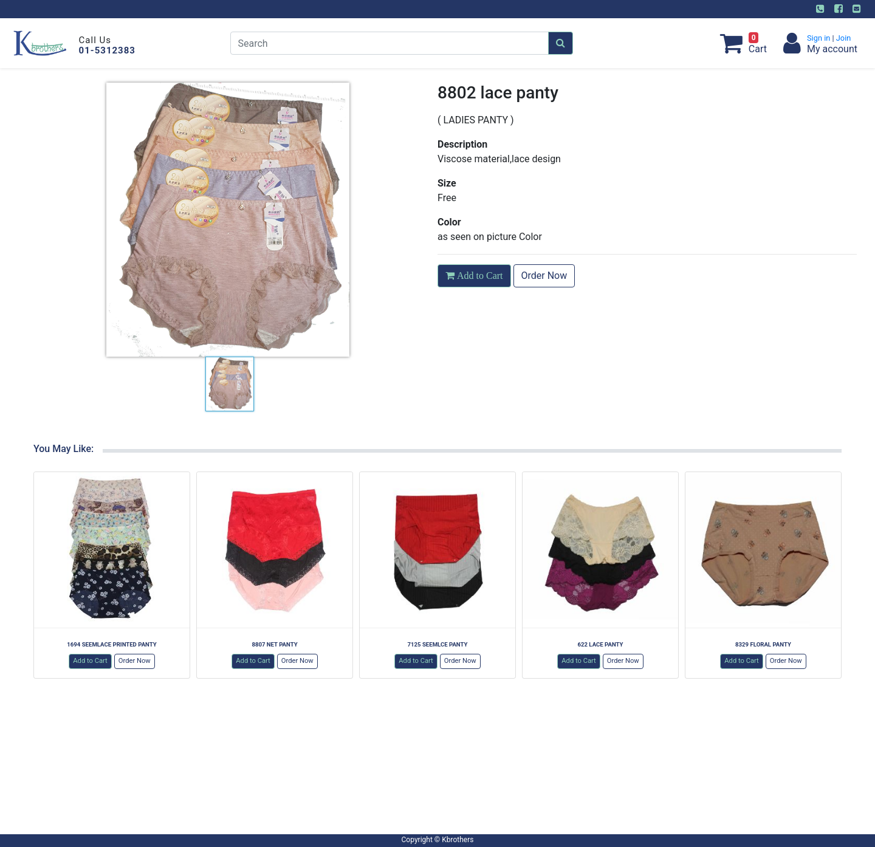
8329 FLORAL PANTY (763, 644)
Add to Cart (90, 661)
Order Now (544, 275)
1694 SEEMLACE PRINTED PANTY (111, 644)
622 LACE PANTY (600, 644)
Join (842, 38)
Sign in (819, 38)
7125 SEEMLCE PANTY (438, 644)
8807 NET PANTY (274, 644)
